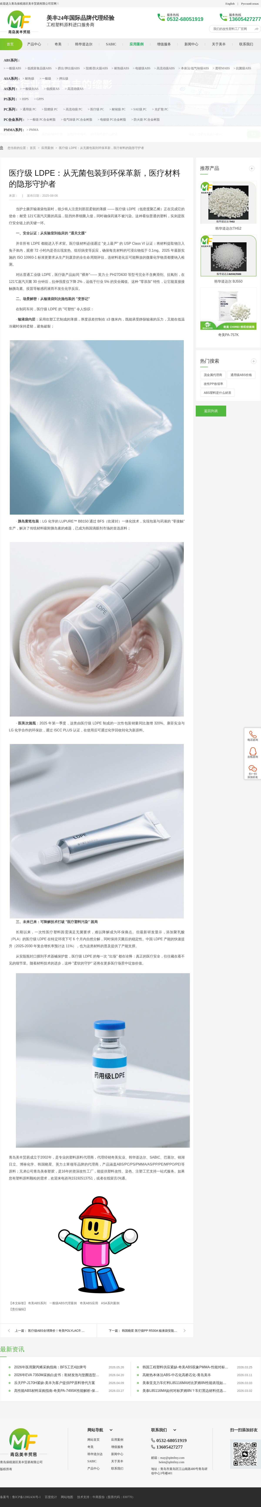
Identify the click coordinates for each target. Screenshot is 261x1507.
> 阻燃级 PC (50, 109)
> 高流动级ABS (164, 68)
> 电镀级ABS (142, 68)
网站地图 (67, 1497)
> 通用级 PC (28, 109)
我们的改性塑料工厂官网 (230, 29)
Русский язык (250, 3)
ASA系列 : (12, 78)
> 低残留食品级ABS (38, 68)
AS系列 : (10, 89)
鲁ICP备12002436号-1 (26, 1497)
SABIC (91, 1461)
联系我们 (117, 1468)
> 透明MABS (221, 68)
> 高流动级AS (74, 88)
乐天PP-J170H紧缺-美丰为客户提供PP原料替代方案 (54, 1383)
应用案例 (47, 148)
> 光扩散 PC (160, 109)
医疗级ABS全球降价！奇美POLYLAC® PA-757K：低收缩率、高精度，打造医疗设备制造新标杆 (56, 1330)
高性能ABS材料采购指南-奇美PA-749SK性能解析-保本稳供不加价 (57, 1391)
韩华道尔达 (95, 1454)
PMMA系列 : (14, 130)
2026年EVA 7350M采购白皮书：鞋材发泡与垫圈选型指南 (57, 1375)
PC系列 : (10, 109)
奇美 (90, 1447)
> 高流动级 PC (72, 109)
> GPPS (39, 99)
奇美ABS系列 (37, 1303)
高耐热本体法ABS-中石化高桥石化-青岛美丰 (176, 1375)
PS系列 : (10, 99)
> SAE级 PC (139, 109)
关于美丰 (117, 1461)
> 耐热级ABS (120, 68)
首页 (33, 148)
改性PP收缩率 (213, 384)
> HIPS (24, 99)
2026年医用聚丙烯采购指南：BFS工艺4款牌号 (50, 1367)
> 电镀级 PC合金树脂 (112, 119)
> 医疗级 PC (96, 109)
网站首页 (93, 1439)
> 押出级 (62, 78)
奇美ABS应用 (89, 1303)
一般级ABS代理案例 (63, 1303)
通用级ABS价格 (241, 375)
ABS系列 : (11, 60)
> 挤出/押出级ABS (67, 68)
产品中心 (93, 1468)
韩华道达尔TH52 (228, 228)
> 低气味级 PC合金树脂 (76, 119)
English (230, 3)
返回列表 (211, 411)
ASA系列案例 (110, 1303)
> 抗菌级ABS (242, 68)
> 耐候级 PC (117, 109)
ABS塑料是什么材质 (217, 392)
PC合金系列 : (14, 119)
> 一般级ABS (12, 68)
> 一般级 (45, 78)
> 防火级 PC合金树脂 (145, 119)
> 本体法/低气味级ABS (193, 68)
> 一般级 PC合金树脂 (41, 119)
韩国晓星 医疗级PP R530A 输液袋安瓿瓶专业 (150, 1330)
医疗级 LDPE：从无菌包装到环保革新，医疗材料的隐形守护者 (101, 148)
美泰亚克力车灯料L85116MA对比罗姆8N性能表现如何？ (185, 1383)
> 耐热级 (28, 78)
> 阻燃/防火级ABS (96, 68)
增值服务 (117, 1447)
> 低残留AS (51, 88)
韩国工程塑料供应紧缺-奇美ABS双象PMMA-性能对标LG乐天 (185, 1367)
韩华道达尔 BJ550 (228, 281)
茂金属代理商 (213, 375)
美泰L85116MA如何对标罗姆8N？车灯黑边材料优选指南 (185, 1391)
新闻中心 (117, 1454)
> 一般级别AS (29, 88)
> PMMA (32, 129)
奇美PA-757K (228, 335)
